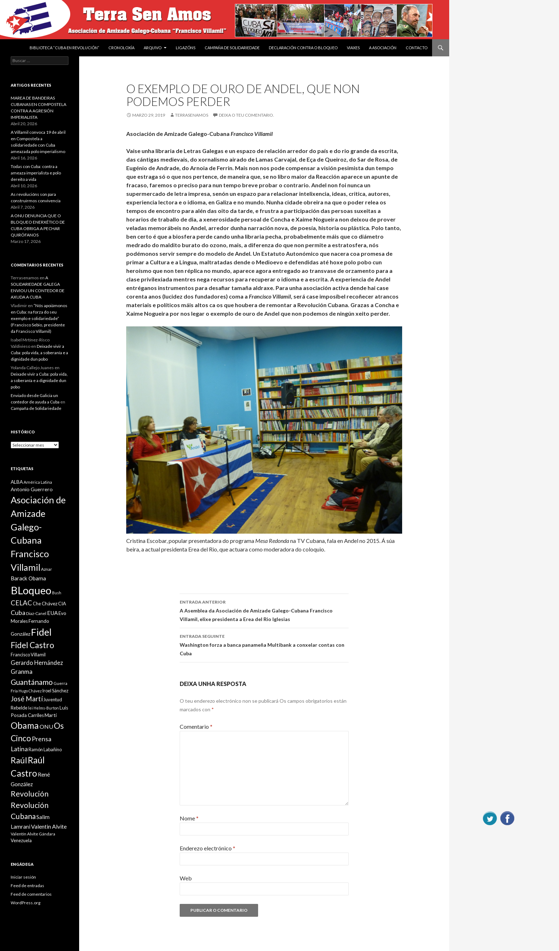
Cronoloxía (121, 47)
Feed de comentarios (31, 894)
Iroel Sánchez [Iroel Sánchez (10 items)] (55, 690)
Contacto (416, 47)
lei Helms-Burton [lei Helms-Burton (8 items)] (43, 708)
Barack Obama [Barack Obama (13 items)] (28, 578)
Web (186, 878)
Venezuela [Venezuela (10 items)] (21, 840)
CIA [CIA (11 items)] (62, 603)
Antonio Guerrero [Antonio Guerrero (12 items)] (32, 489)
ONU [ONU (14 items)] (46, 726)
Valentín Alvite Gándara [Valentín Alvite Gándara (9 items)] (33, 833)
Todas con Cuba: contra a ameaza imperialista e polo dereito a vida (36, 173)
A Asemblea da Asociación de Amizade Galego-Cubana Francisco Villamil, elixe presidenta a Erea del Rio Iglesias (264, 610)
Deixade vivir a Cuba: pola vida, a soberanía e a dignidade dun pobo (39, 353)
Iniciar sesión (23, 877)
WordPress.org (25, 902)
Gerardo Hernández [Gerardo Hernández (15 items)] (37, 662)
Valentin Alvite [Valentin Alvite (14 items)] (49, 826)
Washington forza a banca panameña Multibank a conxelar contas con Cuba (264, 644)
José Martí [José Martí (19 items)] (27, 699)
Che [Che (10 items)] (37, 603)
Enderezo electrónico (207, 848)
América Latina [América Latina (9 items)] (38, 482)
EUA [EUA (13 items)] (52, 613)
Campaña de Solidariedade (232, 47)
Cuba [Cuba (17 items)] (18, 612)
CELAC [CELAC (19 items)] (21, 603)
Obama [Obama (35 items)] (25, 725)
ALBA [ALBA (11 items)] (17, 482)
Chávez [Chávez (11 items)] (49, 603)
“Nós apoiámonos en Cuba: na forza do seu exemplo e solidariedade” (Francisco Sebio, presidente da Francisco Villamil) (39, 318)
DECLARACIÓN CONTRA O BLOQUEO (303, 47)
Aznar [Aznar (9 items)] (46, 569)
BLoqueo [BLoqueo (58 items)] (31, 590)
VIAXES (353, 47)
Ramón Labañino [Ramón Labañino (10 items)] (45, 749)
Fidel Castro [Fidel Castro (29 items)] (32, 645)
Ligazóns (185, 47)
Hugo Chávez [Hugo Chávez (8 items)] (30, 690)
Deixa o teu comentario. (246, 115)
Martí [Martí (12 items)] (51, 715)
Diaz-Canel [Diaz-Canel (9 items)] (36, 613)
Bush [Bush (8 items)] (56, 592)
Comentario (196, 726)
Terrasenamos (191, 115)
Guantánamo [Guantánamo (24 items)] (32, 681)
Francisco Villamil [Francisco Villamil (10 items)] (28, 654)
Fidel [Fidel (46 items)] (41, 632)
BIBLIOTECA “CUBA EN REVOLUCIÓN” (64, 47)
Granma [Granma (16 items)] (21, 671)
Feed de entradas (27, 885)
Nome (189, 818)
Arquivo (152, 47)
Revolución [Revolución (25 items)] (29, 793)
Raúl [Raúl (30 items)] (19, 760)
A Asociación (382, 47)
